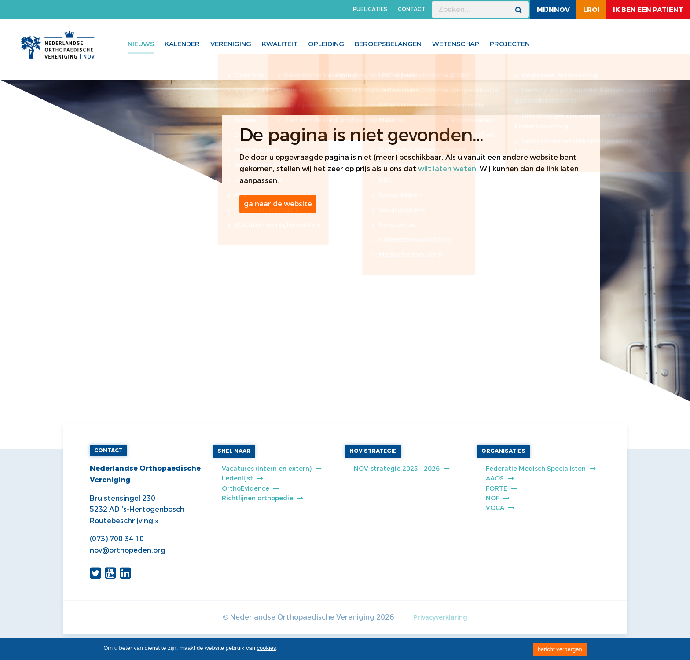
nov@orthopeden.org (127, 550)
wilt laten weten (447, 168)
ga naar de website (278, 204)
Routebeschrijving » (124, 520)
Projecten (510, 44)
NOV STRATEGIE (372, 451)
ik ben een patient (648, 9)
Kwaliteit (279, 44)
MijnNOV (553, 9)
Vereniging (230, 44)
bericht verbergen (560, 649)
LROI (591, 9)
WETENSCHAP (455, 44)
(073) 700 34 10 (117, 538)
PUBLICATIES (370, 9)
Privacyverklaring (440, 617)
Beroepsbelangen (388, 44)
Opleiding (326, 44)
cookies (266, 648)
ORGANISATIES (503, 451)
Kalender (182, 44)
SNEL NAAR (233, 451)
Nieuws (141, 44)
